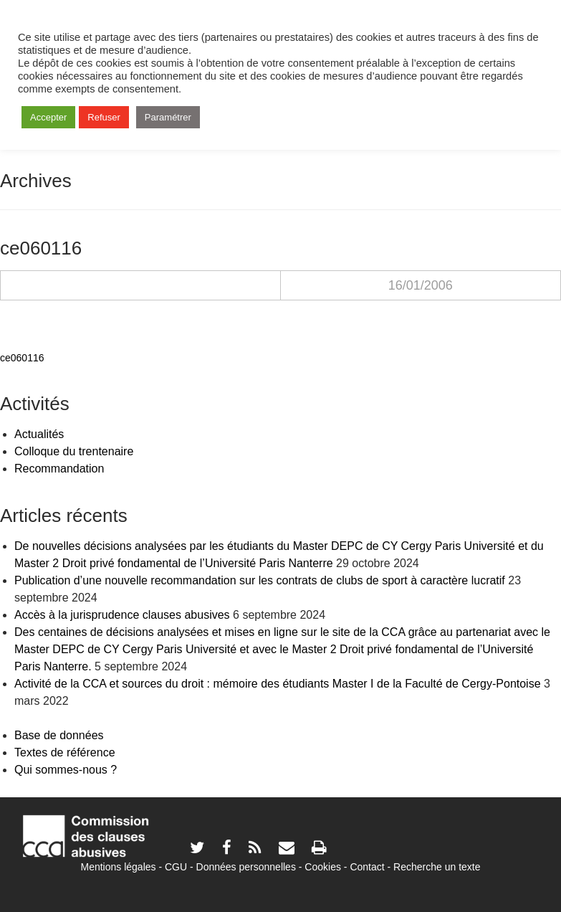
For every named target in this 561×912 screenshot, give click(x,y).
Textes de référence (64, 752)
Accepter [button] (48, 117)
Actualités (39, 434)
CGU (176, 867)
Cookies (323, 867)
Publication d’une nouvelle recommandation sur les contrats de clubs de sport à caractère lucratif (259, 580)
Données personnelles (246, 867)
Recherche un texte (436, 867)
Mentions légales (117, 867)
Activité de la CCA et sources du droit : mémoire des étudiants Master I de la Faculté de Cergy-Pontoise (277, 684)
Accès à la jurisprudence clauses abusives (122, 615)
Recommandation (59, 468)
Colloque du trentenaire (73, 451)
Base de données (59, 735)
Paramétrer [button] (168, 117)
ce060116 (22, 358)
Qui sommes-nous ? (65, 770)
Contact (367, 867)
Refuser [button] (103, 117)
